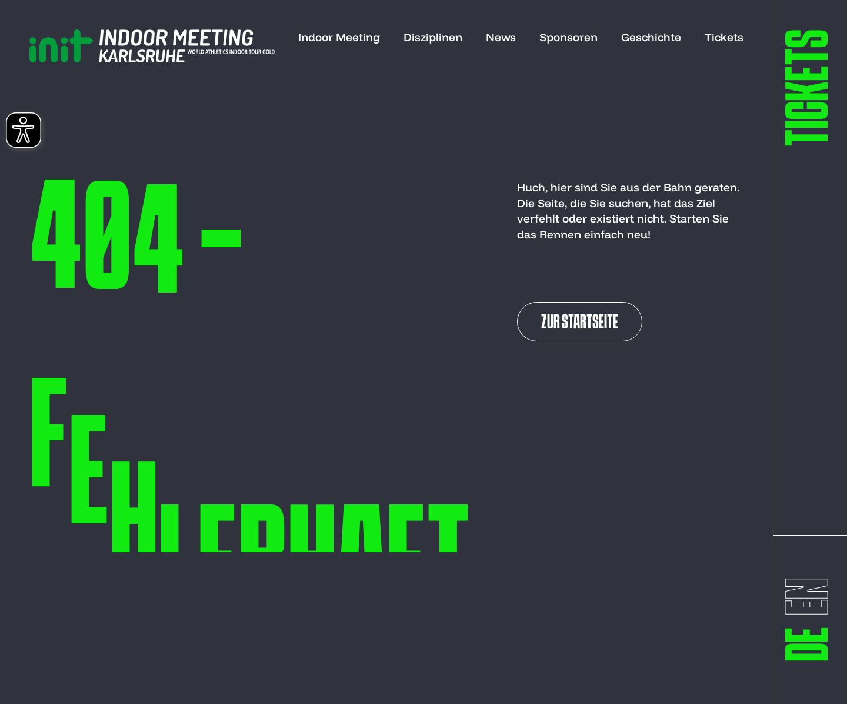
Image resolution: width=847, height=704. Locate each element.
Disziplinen (433, 37)
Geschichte (651, 37)
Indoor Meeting (339, 37)
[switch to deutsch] (811, 644)
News (501, 37)
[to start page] (152, 45)
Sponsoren (568, 37)
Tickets (724, 37)
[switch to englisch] (811, 596)
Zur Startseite (579, 323)
